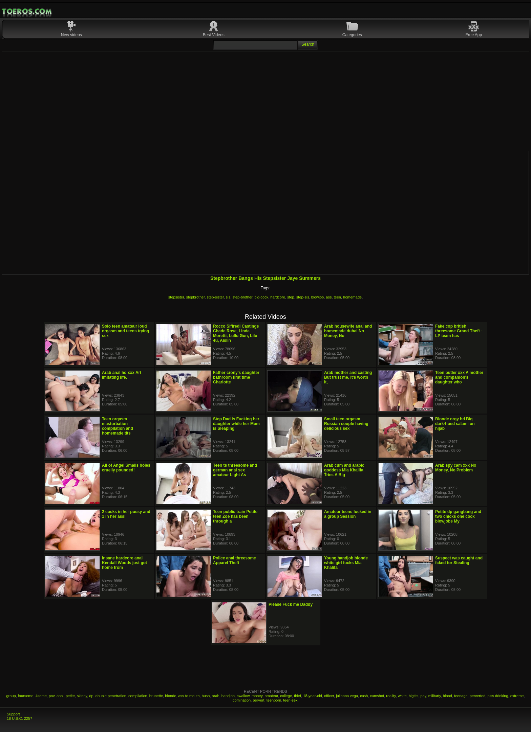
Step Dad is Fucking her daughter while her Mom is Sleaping (236, 424)
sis (228, 297)
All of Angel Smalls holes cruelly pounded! (126, 467)
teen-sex (290, 700)
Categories (352, 34)
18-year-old (312, 696)
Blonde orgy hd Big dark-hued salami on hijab (455, 424)
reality (391, 696)
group (11, 696)
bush (206, 696)
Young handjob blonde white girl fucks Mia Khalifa (346, 563)
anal (60, 696)
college (286, 696)
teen (337, 297)
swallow (243, 696)
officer (329, 696)
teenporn (274, 700)
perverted (477, 696)
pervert (258, 700)
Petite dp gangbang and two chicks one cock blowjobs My (458, 516)
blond (447, 696)
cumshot (377, 696)
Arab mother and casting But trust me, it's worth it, (348, 377)
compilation (137, 696)
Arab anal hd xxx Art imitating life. (121, 375)
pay (423, 696)
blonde (170, 696)
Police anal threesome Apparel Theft (234, 560)
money (257, 696)
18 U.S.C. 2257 (19, 718)
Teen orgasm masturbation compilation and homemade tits (117, 426)
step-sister (215, 297)
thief (297, 696)
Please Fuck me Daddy (291, 604)
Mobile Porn (27, 11)
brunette (156, 696)
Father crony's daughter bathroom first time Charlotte (236, 377)
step (290, 297)
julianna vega (347, 696)
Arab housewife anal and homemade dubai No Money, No (348, 331)
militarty (434, 696)
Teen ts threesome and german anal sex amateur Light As (235, 470)
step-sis (302, 297)
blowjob (317, 297)
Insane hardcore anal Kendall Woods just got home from (124, 563)
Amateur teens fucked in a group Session (347, 514)
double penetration (110, 696)
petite (70, 696)
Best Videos (214, 34)
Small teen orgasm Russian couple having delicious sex (346, 424)
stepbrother (195, 297)
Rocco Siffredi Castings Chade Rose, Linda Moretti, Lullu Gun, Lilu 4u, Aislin (236, 333)
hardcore (277, 297)
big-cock (261, 297)
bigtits (414, 696)
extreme (517, 696)
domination (241, 700)
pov (52, 696)
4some (41, 696)
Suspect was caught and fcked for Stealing (459, 560)
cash (364, 696)
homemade (352, 297)
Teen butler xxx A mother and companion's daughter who (459, 377)
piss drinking (497, 696)
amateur (271, 696)
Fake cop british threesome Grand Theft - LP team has (458, 331)
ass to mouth (189, 696)
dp (91, 696)
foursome (26, 696)
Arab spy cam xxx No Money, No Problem (455, 467)
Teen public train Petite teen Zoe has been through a (235, 516)
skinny (82, 696)
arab (215, 696)
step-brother (242, 297)
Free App (474, 34)
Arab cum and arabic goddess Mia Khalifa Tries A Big (344, 470)
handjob (228, 696)
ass (329, 297)
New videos (71, 34)
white (402, 696)
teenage (461, 696)
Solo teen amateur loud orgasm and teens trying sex (125, 331)
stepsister (176, 297)
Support (13, 714)
